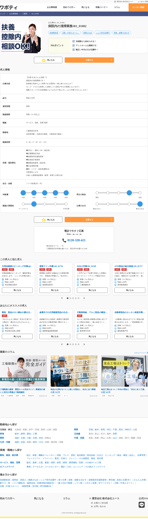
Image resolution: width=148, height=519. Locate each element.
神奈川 (128, 430)
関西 (2, 439)
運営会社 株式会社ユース (125, 1)
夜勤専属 (26, 487)
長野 (115, 435)
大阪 (29, 439)
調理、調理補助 (70, 463)
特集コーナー (102, 7)
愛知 (29, 435)
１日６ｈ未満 (90, 484)
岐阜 (17, 435)
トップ (2, 14)
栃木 (97, 430)
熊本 (35, 443)
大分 (41, 443)
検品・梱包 (122, 456)
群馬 (103, 430)
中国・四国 (79, 439)
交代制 (35, 487)
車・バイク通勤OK (16, 484)
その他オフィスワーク (95, 468)
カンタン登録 (138, 7)
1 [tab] (67, 298)
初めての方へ (69, 7)
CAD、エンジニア (75, 468)
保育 (59, 463)
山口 (115, 439)
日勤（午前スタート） (70, 33)
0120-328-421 (76, 240)
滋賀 (17, 439)
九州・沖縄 (5, 443)
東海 (2, 435)
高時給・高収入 (19, 481)
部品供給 (91, 456)
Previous (62, 298)
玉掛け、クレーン (69, 459)
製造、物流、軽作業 (9, 456)
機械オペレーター (47, 456)
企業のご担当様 (101, 504)
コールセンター (52, 468)
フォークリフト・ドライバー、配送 (43, 459)
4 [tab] (75, 298)
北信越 (77, 435)
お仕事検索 (52, 7)
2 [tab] (70, 298)
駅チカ (3, 484)
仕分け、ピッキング (106, 456)
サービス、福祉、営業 (10, 463)
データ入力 (38, 468)
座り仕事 (62, 481)
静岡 (23, 435)
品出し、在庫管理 (137, 456)
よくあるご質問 (143, 1)
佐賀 (23, 443)
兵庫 (35, 439)
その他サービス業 (93, 463)
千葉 (115, 430)
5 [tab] (78, 298)
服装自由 (31, 484)
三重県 (24, 14)
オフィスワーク (7, 468)
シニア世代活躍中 (103, 33)
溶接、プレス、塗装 (66, 456)
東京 (121, 430)
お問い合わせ (100, 507)
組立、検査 (32, 456)
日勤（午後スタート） (10, 487)
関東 (76, 430)
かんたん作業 (140, 481)
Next (84, 298)
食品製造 (81, 456)
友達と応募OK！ (124, 481)
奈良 (41, 439)
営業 (81, 463)
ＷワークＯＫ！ (105, 484)
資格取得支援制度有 (98, 481)
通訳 (63, 468)
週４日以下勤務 (65, 484)
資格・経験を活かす (121, 33)
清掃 (53, 463)
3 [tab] (72, 298)
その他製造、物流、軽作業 (91, 459)
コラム (117, 7)
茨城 (91, 430)
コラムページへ (140, 353)
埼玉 (109, 430)
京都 (23, 439)
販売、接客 (32, 463)
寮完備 (112, 481)
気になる (85, 7)
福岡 (17, 443)
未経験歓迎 (53, 33)
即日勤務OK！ (46, 487)
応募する (89, 60)
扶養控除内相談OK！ (46, 484)
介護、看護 (44, 463)
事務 (29, 468)
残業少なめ (87, 33)
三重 (35, 435)
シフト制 (78, 484)
